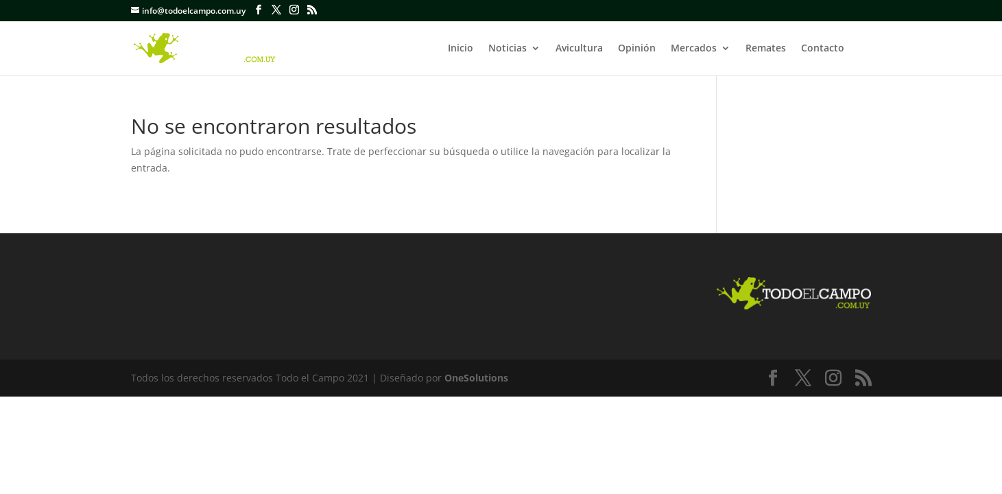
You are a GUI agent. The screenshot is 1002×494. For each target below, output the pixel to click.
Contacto (822, 48)
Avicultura (579, 48)
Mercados (694, 48)
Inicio (460, 48)
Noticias (507, 48)
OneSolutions (476, 377)
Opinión (637, 48)
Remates (765, 48)
